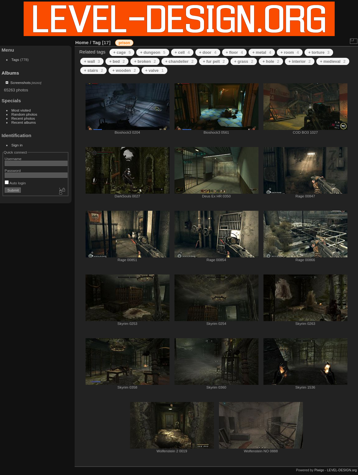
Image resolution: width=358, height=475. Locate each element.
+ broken (145, 61)
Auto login (15, 183)
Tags (15, 60)
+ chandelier (179, 61)
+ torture (318, 52)
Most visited (21, 110)
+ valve (154, 70)
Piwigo (319, 470)
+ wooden (124, 70)
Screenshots (20, 83)
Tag (97, 42)
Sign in (17, 145)
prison (124, 43)
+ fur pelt (214, 61)
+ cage (122, 52)
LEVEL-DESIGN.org (342, 470)
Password (13, 170)
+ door (207, 52)
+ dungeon (152, 52)
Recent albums (24, 122)
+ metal (261, 52)
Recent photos (23, 118)
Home (82, 42)
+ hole (271, 61)
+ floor (234, 52)
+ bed (117, 61)
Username (13, 159)
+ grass (243, 61)
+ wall (92, 61)
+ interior (300, 61)
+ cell (182, 52)
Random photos (24, 114)
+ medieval (333, 61)
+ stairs (93, 70)
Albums (10, 73)
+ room (290, 52)
